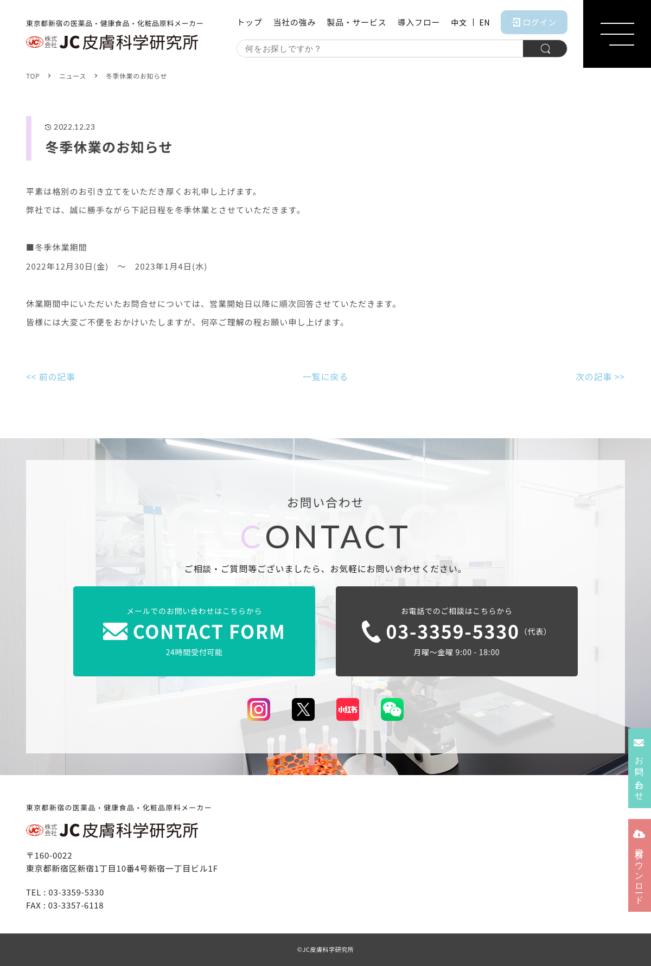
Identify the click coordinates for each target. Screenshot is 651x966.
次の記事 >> (600, 376)
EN (485, 22)
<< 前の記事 (50, 376)
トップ (249, 22)
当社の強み (294, 22)
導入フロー (418, 22)
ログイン (534, 22)
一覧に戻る (325, 376)
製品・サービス (356, 22)
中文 (459, 22)
